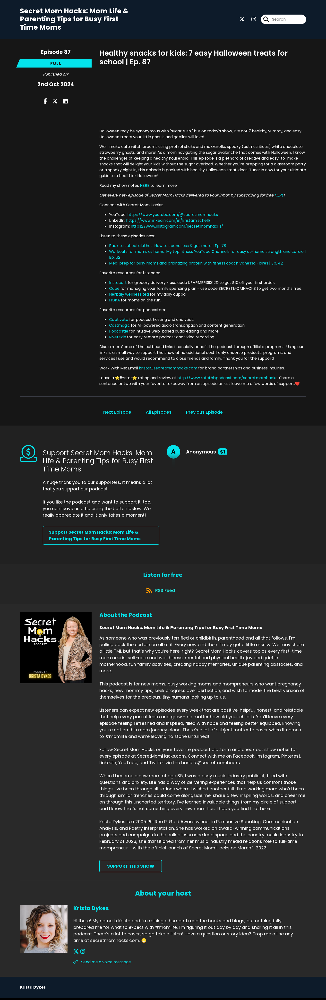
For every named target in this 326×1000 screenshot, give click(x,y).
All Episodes (159, 413)
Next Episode (117, 413)
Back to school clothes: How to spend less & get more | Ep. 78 (167, 246)
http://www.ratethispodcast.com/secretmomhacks (227, 378)
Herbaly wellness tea (129, 295)
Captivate (118, 320)
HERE (144, 186)
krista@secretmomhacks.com (168, 368)
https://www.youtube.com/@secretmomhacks (172, 215)
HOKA (114, 300)
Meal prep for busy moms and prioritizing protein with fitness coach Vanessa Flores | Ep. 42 (196, 263)
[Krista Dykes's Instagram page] (82, 953)
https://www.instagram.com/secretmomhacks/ (177, 227)
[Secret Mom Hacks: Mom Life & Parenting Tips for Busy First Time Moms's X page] (242, 19)
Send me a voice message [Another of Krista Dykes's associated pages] (102, 964)
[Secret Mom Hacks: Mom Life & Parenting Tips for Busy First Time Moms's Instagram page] (251, 19)
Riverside (117, 337)
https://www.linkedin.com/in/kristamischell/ (168, 221)
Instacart (118, 283)
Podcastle (118, 331)
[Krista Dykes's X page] (76, 953)
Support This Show (130, 868)
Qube (114, 289)
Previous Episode (204, 413)
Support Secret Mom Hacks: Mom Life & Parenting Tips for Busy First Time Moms (95, 536)
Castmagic (119, 326)
